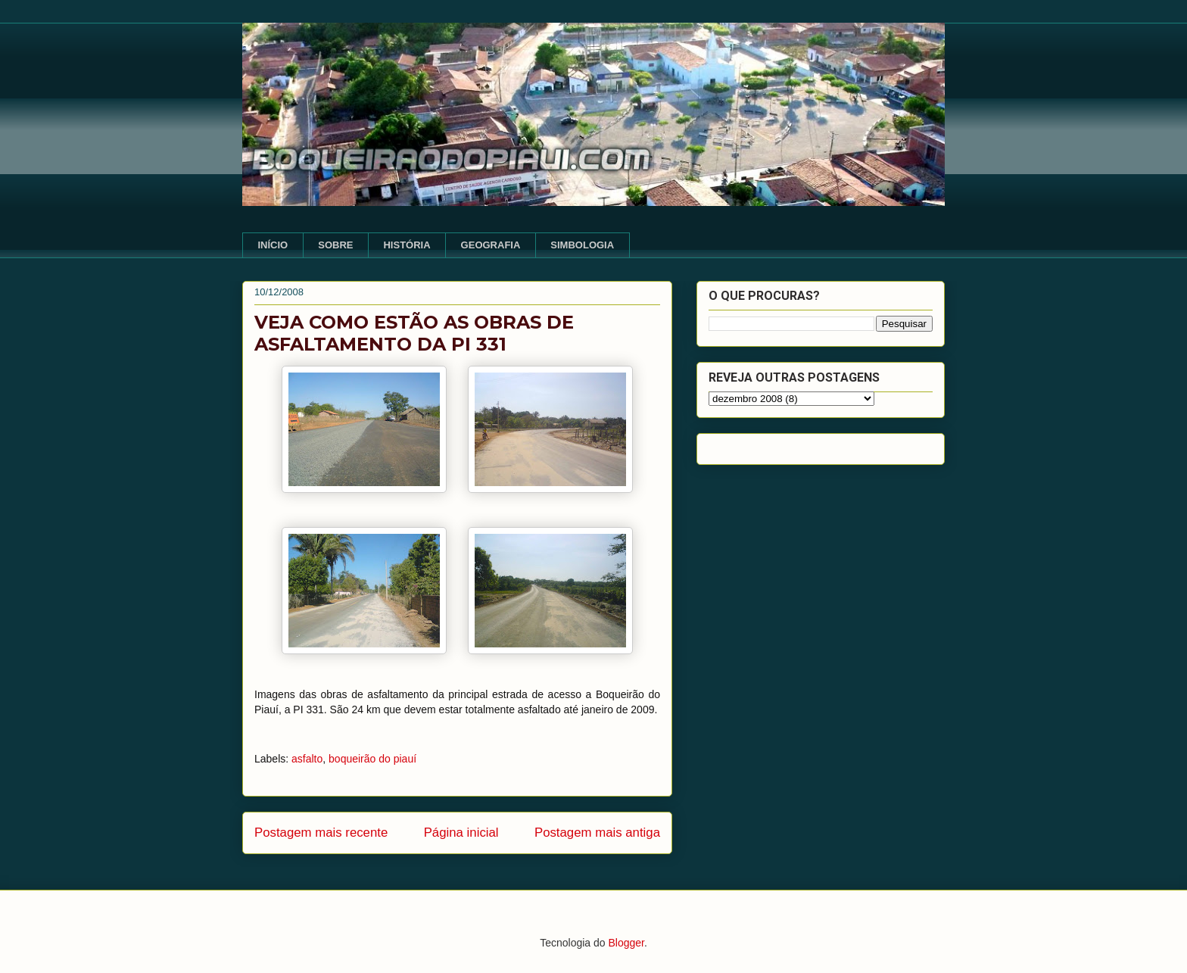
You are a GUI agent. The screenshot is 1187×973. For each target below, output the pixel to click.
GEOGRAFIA (491, 245)
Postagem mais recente (321, 832)
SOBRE (335, 245)
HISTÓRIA (406, 245)
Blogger (625, 943)
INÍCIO (273, 245)
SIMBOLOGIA (582, 245)
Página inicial (461, 832)
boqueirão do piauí (372, 759)
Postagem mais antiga (597, 832)
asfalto (306, 759)
